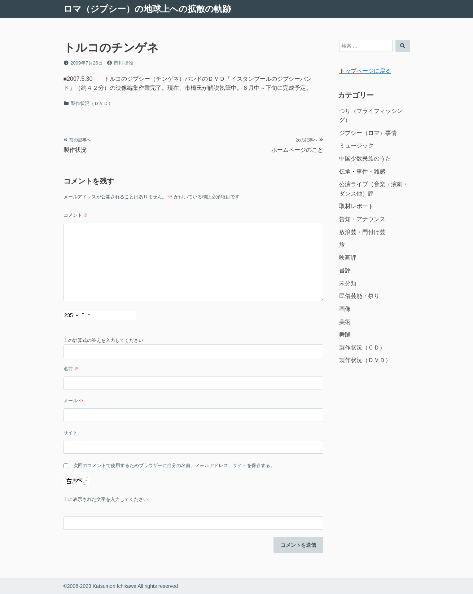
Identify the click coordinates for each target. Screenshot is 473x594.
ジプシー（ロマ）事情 (368, 133)
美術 (345, 322)
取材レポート (356, 206)
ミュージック (356, 145)
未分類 (347, 283)
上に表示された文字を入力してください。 (108, 499)
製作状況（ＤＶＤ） (92, 103)
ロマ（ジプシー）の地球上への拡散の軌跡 (147, 9)
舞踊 (345, 334)
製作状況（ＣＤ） (362, 347)
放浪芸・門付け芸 (362, 232)
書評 (345, 270)
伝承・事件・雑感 (362, 171)
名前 (71, 368)
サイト (70, 432)
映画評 (347, 258)
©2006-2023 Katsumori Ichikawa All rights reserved (120, 586)
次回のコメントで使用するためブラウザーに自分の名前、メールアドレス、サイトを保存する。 (174, 465)
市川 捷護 (124, 63)
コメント (75, 215)
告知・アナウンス (362, 219)
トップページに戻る (365, 71)
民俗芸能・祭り (359, 296)
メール (73, 400)
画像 (345, 309)
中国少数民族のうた (365, 158)
